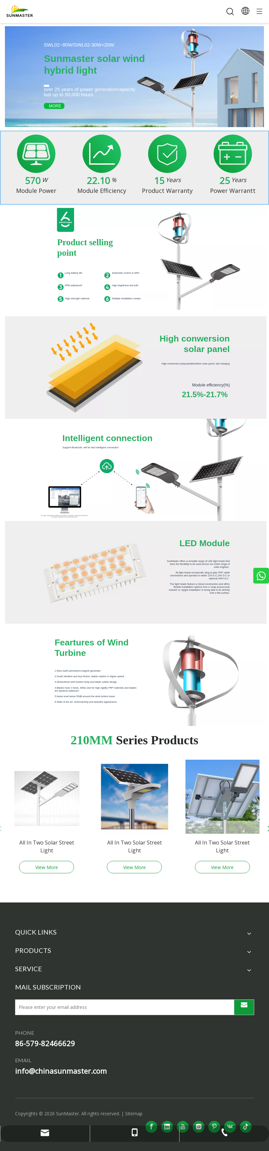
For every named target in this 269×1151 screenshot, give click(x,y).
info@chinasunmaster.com (61, 1071)
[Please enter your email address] (122, 1007)
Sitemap (134, 1113)
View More (46, 867)
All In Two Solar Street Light (46, 846)
